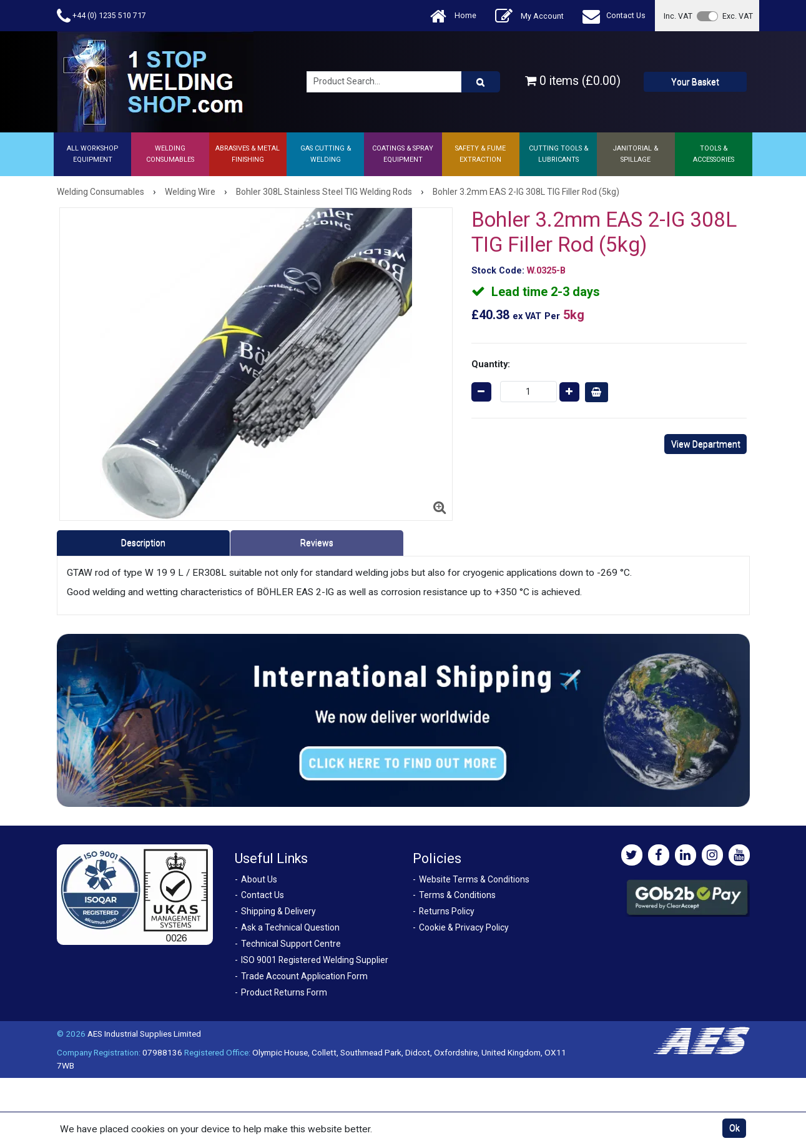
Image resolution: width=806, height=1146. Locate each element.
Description (143, 543)
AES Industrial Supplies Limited (144, 1034)
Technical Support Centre (291, 944)
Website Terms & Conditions (474, 879)
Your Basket (695, 82)
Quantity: (490, 364)
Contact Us (614, 16)
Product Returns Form (284, 992)
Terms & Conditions (457, 895)
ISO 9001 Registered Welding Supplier (314, 960)
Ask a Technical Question (290, 927)
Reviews (316, 543)
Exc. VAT (737, 16)
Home (453, 16)
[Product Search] (480, 81)
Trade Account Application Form (304, 976)
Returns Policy (446, 911)
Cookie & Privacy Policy (464, 927)
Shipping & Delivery (278, 911)
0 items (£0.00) (573, 81)
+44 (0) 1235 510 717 (101, 16)
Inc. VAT (678, 16)
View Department (705, 444)
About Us (259, 879)
